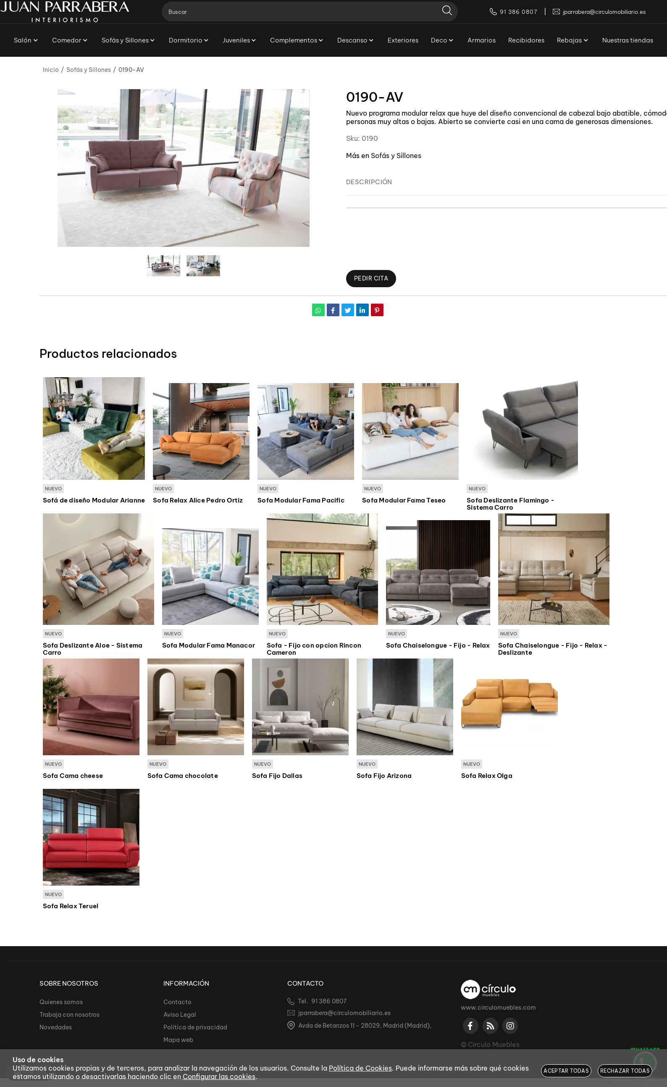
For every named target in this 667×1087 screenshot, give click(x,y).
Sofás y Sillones (396, 155)
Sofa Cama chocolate (182, 777)
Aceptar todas (566, 1071)
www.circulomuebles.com (498, 1007)
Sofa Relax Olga (486, 777)
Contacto (177, 1002)
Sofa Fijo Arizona (384, 777)
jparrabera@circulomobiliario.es (344, 1013)
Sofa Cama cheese (73, 777)
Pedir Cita (372, 279)
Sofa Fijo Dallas (277, 777)
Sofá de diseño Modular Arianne (94, 501)
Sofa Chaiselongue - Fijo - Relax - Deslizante (553, 650)
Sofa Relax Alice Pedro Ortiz (198, 501)
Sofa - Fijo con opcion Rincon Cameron (314, 650)
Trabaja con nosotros (69, 1014)
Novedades (55, 1027)
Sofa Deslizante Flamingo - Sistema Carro (510, 504)
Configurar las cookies (219, 1076)
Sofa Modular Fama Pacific (300, 501)
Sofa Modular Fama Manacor (208, 646)
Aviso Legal (179, 1014)
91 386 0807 (329, 1001)
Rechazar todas (625, 1071)
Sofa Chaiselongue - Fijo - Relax (438, 646)
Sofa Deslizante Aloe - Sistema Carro (93, 650)
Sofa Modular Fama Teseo (404, 501)
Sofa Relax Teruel (71, 908)
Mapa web (178, 1040)
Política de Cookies (360, 1068)
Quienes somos (61, 1002)
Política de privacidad (195, 1027)
